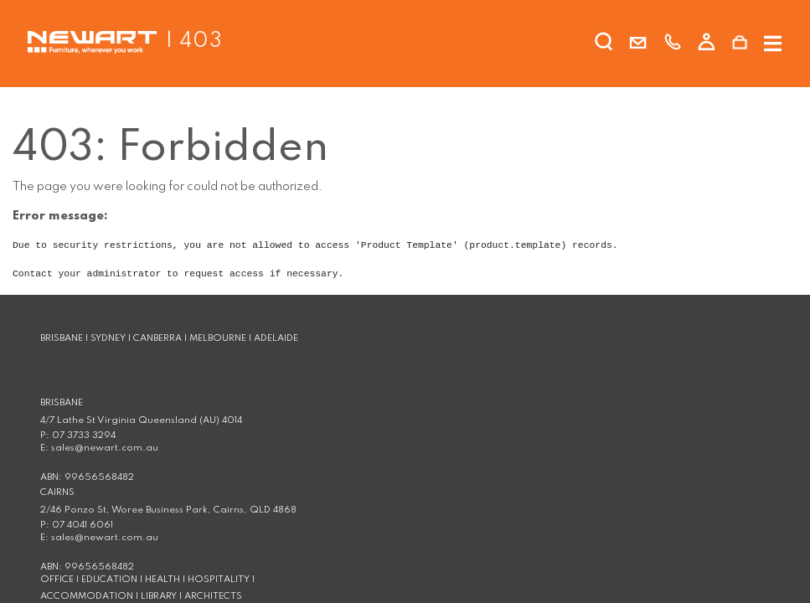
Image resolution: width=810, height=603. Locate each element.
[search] (604, 45)
